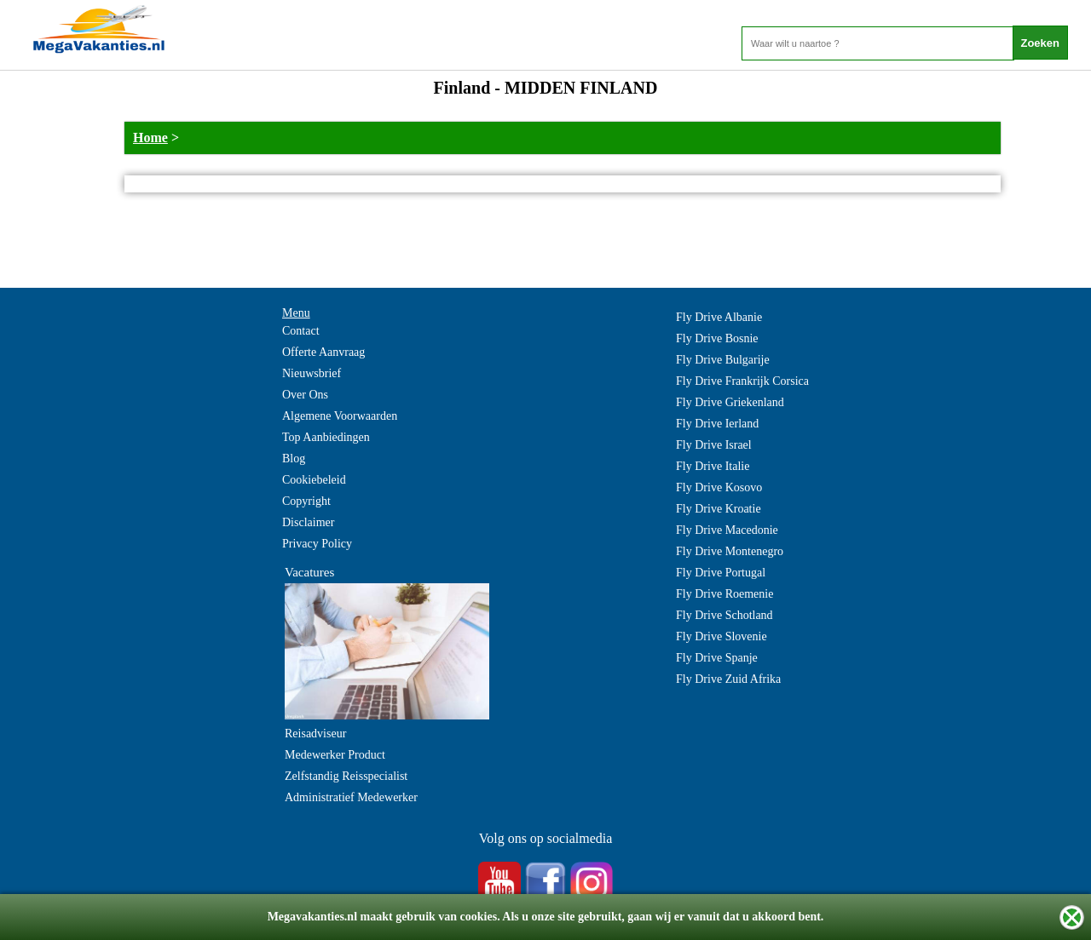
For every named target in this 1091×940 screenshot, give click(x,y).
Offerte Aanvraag (323, 352)
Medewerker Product (335, 754)
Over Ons (305, 394)
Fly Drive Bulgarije (723, 359)
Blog (293, 458)
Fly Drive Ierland (717, 423)
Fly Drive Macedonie (727, 530)
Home (150, 137)
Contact (301, 330)
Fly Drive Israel (714, 444)
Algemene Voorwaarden (339, 416)
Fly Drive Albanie (719, 317)
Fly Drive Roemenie (724, 594)
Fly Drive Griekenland (730, 402)
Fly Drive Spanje (717, 657)
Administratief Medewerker (351, 797)
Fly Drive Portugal (720, 572)
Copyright (306, 501)
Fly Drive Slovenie (721, 636)
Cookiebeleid (314, 479)
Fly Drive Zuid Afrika (728, 679)
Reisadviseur (315, 733)
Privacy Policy (317, 543)
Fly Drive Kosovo (719, 487)
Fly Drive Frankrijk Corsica (742, 381)
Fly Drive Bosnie (717, 338)
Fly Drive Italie (712, 466)
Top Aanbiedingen (326, 437)
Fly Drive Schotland (724, 615)
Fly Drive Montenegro (729, 551)
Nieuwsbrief (311, 373)
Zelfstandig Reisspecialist (346, 776)
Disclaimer (308, 522)
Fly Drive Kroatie (718, 508)
